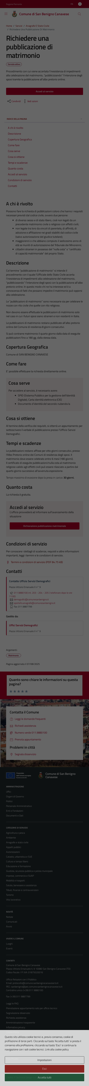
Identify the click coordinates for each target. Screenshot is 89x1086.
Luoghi (9, 943)
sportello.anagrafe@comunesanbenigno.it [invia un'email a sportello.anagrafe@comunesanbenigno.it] (32, 603)
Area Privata (12, 1059)
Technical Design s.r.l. (26, 1077)
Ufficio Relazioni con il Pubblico (21, 979)
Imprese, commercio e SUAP (20, 876)
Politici (9, 801)
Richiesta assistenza (16, 1018)
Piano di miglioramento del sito (21, 1046)
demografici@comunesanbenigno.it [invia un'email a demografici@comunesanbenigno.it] (29, 599)
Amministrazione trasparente (20, 1022)
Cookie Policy (12, 1032)
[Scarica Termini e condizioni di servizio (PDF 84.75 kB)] (34, 562)
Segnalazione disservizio (18, 1013)
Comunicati (11, 921)
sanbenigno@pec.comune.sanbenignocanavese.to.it (36, 986)
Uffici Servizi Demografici (23, 625)
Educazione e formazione (18, 866)
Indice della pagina (44, 118)
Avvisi (9, 926)
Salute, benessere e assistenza (21, 885)
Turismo (10, 895)
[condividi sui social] (13, 101)
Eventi (9, 948)
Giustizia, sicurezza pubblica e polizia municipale (29, 871)
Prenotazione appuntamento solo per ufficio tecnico (31, 1008)
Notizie (9, 917)
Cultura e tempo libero (17, 861)
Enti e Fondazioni (14, 811)
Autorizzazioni (13, 852)
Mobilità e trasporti (15, 880)
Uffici (8, 791)
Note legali (11, 1037)
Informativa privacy (15, 1027)
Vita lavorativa (13, 899)
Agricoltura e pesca (15, 833)
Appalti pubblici (13, 847)
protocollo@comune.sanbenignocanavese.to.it (35, 983)
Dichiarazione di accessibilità (20, 1041)
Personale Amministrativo (19, 806)
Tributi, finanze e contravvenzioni (22, 890)
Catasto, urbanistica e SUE (19, 856)
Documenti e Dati (14, 815)
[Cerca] (79, 14)
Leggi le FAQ (12, 1003)
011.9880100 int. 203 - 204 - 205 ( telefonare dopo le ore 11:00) (40, 594)
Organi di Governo (15, 796)
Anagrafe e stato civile (17, 842)
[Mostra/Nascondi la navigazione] (6, 13)
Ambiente (11, 837)
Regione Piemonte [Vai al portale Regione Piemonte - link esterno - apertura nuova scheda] (14, 4)
